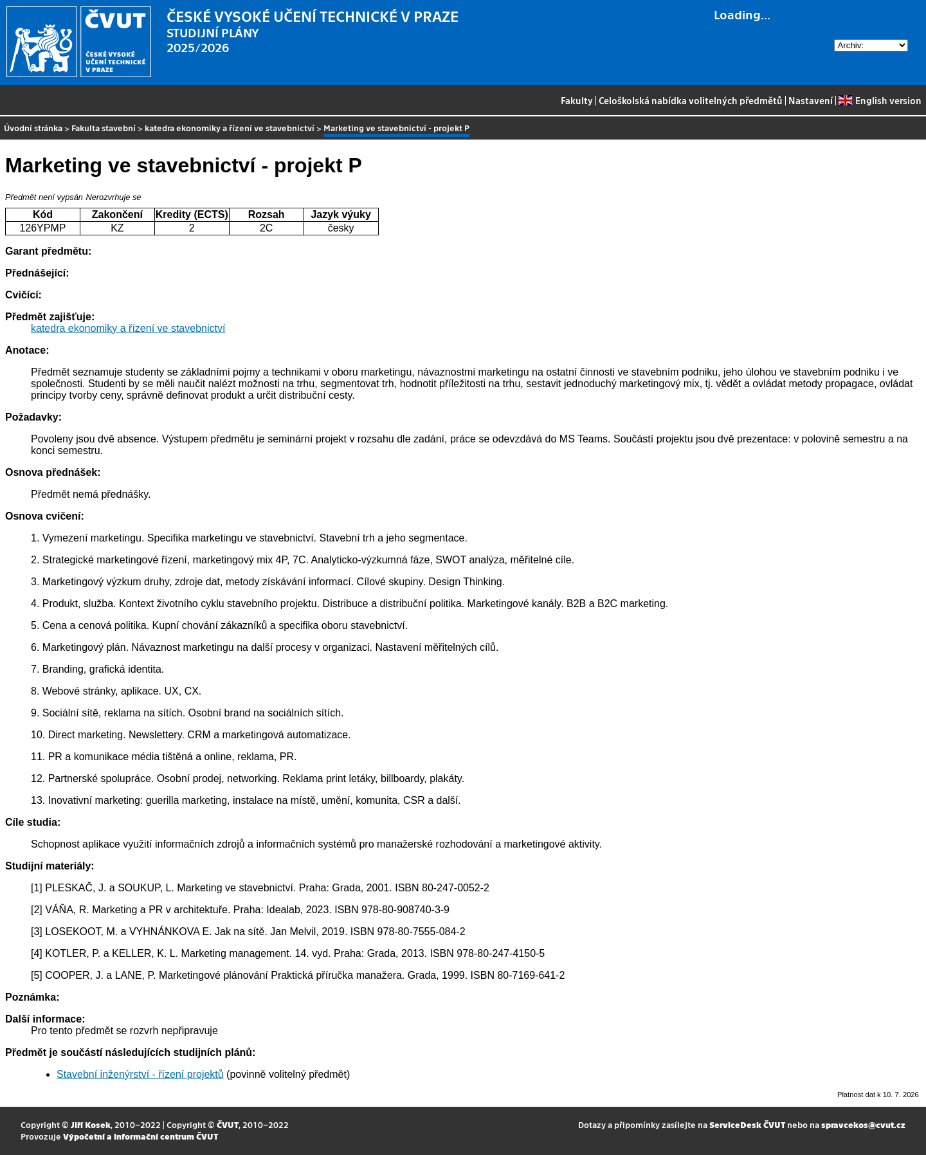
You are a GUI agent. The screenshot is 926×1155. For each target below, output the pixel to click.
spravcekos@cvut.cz (863, 1124)
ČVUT (228, 1124)
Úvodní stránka (33, 127)
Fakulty (577, 100)
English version (880, 100)
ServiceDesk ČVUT (747, 1124)
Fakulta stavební (103, 127)
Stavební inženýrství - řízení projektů (140, 1074)
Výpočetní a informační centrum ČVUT (140, 1136)
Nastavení (810, 100)
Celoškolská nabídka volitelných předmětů (691, 100)
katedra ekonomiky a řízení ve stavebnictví (229, 127)
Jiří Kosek (91, 1124)
